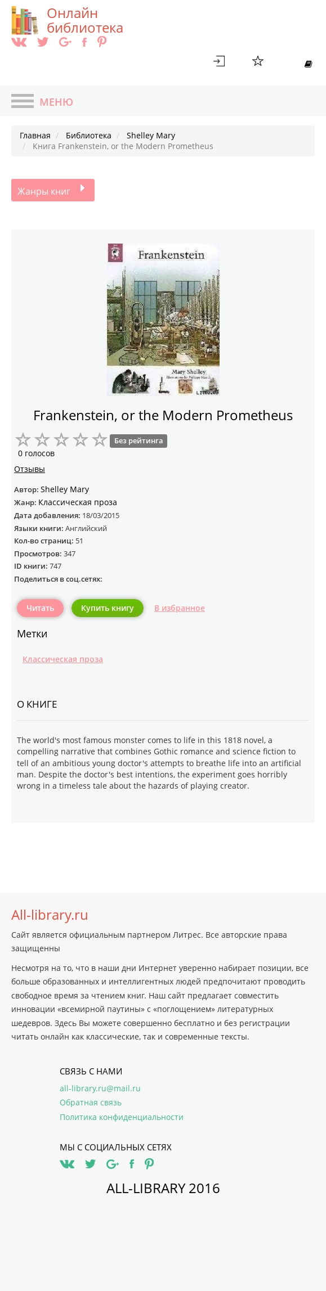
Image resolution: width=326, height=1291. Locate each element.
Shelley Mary (65, 489)
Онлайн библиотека (85, 20)
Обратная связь (91, 1102)
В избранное (179, 607)
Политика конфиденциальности (122, 1117)
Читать (40, 607)
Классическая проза (63, 659)
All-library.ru (49, 914)
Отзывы (29, 469)
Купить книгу (107, 607)
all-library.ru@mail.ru (100, 1088)
